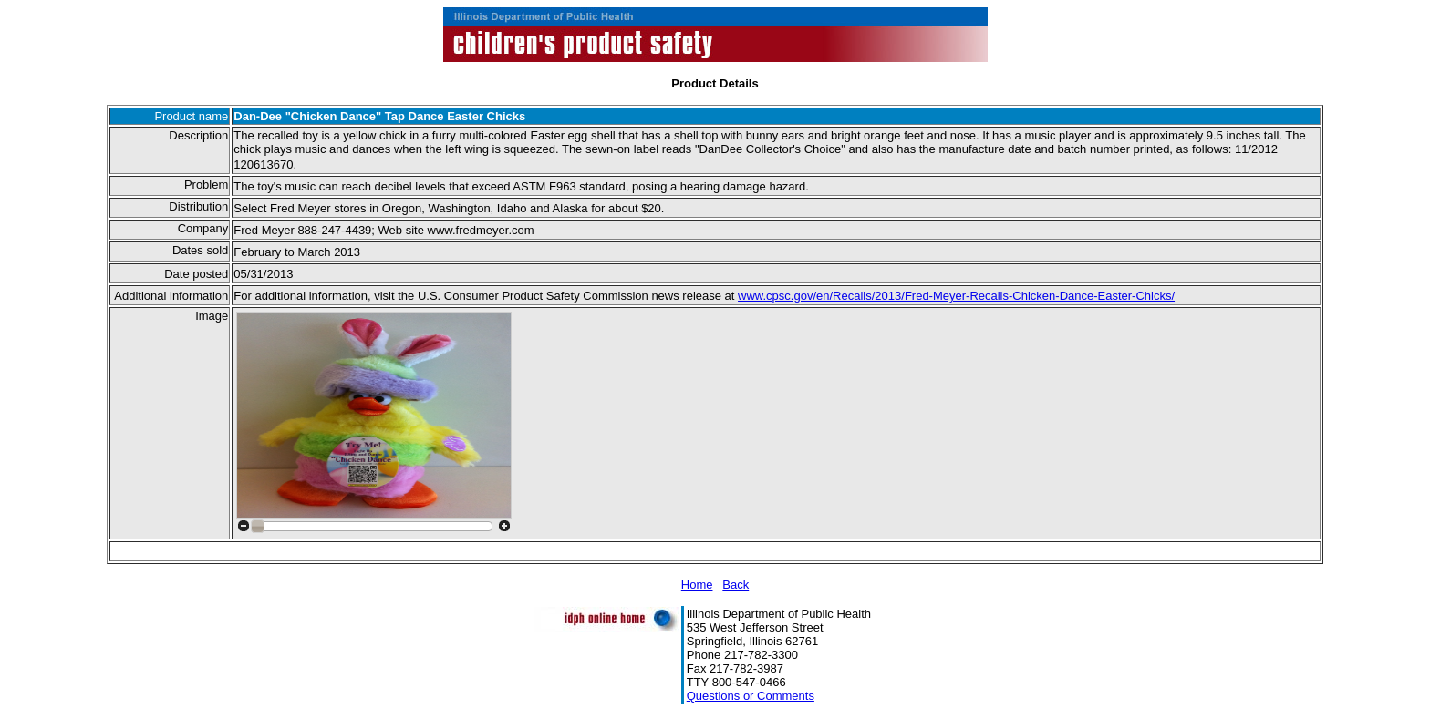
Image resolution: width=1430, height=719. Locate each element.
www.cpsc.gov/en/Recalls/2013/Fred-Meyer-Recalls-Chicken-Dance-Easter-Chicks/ (956, 296)
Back (735, 584)
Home (697, 584)
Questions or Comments (750, 696)
